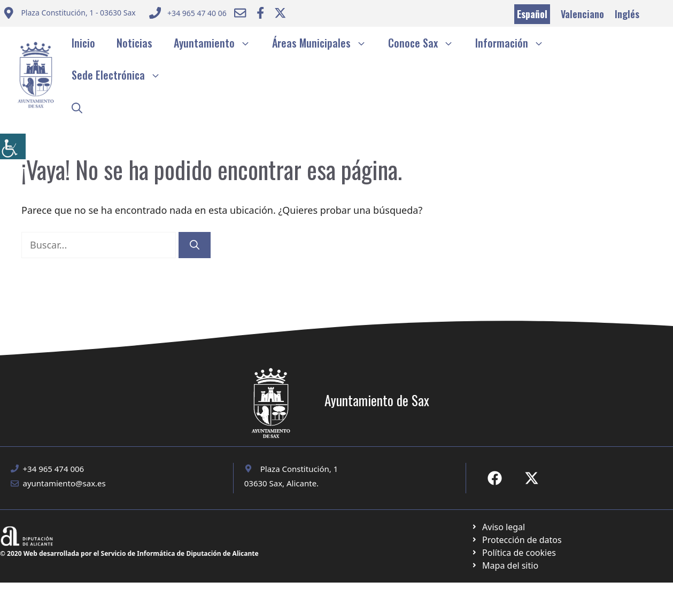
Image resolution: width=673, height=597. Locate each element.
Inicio (83, 43)
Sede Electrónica (122, 75)
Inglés (627, 14)
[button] (77, 107)
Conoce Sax (426, 43)
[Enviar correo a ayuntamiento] (69, 14)
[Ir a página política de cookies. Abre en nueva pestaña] (516, 539)
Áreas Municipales (324, 43)
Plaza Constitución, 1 (299, 468)
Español (532, 14)
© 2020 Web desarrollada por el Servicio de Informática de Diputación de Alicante (129, 553)
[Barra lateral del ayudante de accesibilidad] (13, 146)
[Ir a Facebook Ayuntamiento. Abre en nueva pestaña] (260, 12)
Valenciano (582, 14)
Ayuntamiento (217, 43)
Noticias (134, 43)
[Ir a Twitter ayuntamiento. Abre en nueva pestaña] (280, 12)
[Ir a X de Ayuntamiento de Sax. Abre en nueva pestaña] (532, 478)
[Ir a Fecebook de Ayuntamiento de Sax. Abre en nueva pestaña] (495, 478)
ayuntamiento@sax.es (64, 483)
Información (515, 43)
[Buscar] (195, 245)
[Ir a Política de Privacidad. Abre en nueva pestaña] (498, 527)
